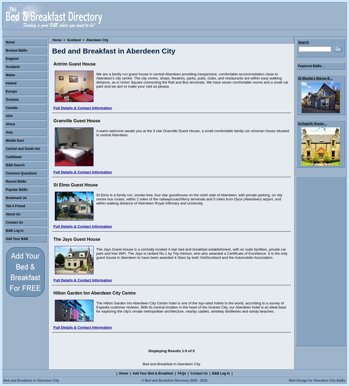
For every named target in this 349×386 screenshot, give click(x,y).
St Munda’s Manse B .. (315, 78)
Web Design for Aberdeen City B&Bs (317, 380)
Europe (11, 91)
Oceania (12, 100)
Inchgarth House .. (312, 124)
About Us (13, 214)
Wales (10, 75)
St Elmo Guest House (75, 185)
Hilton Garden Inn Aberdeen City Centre (94, 293)
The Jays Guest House (76, 239)
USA (9, 116)
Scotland (74, 40)
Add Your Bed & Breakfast (153, 373)
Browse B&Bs (16, 50)
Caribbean (14, 157)
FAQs (181, 373)
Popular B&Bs (17, 190)
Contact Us (14, 222)
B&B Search (15, 165)
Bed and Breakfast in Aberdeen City (31, 380)
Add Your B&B (17, 239)
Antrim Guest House (74, 64)
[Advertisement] (320, 261)
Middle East (15, 140)
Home (57, 40)
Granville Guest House (76, 120)
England (12, 59)
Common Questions (21, 173)
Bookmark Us (16, 198)
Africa (10, 124)
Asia (9, 132)
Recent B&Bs (16, 181)
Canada (11, 108)
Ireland (11, 83)
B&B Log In (14, 231)
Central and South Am (23, 149)
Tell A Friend (15, 206)
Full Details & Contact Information (82, 108)
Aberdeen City (97, 40)
